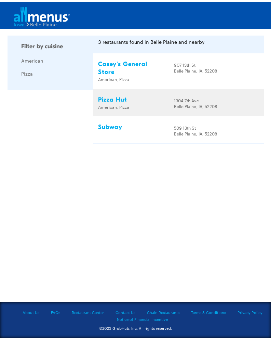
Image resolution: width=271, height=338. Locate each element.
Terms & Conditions (208, 312)
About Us (31, 312)
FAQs (55, 312)
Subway (110, 127)
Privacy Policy (250, 312)
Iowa (19, 24)
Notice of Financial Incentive (142, 319)
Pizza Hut (112, 99)
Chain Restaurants (163, 312)
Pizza (27, 73)
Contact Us (125, 312)
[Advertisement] (59, 198)
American (32, 60)
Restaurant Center (88, 312)
